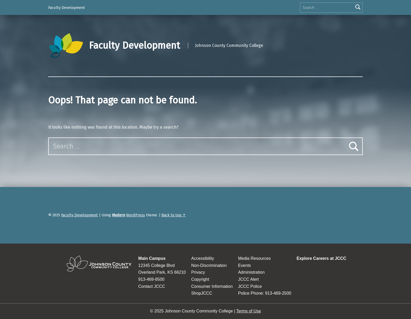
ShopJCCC (201, 293)
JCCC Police (250, 286)
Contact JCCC (151, 286)
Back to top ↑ (173, 215)
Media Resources (254, 258)
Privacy (198, 272)
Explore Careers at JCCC (321, 258)
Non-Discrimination (208, 265)
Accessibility (202, 258)
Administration (251, 272)
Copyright (200, 279)
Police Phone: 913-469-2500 (264, 293)
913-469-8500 (151, 279)
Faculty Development (66, 7)
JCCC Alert (248, 279)
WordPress (135, 215)
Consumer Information (211, 286)
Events (244, 265)
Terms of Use (248, 311)
